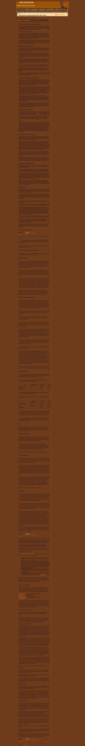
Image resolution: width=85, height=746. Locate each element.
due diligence (24, 739)
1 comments (33, 233)
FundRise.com (21, 598)
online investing (24, 233)
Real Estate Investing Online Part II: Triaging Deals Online (33, 237)
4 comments (33, 534)
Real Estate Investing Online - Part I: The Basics (32, 538)
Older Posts (48, 741)
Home (27, 9)
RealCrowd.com (22, 594)
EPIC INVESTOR (26, 2)
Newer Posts (21, 741)
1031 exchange (43, 574)
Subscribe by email (61, 14)
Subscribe (34, 9)
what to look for (26, 20)
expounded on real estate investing (27, 553)
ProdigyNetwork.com (23, 597)
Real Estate (50, 9)
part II (38, 113)
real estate (28, 233)
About (57, 9)
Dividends (42, 9)
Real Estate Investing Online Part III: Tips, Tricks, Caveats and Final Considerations (32, 16)
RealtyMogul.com (22, 596)
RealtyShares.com (22, 593)
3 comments (37, 739)
